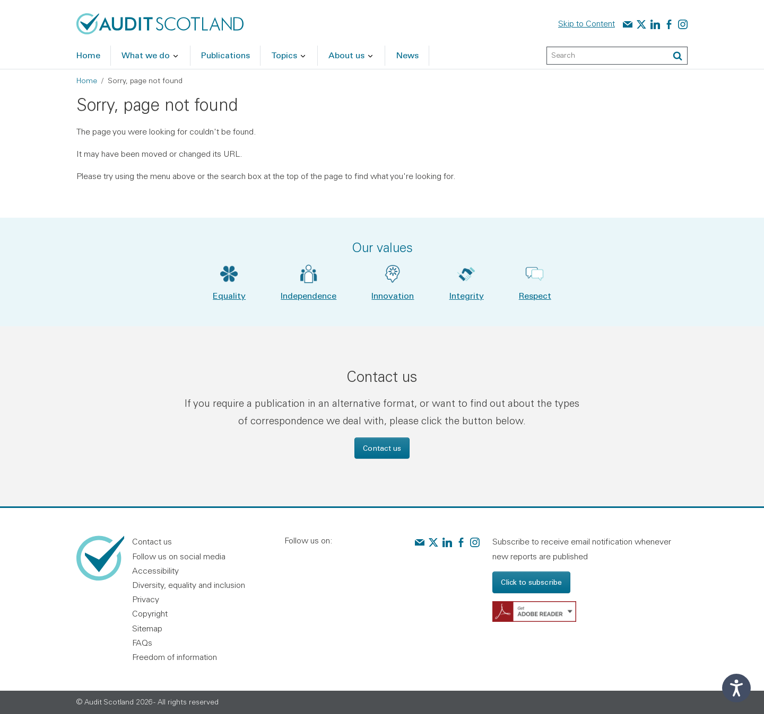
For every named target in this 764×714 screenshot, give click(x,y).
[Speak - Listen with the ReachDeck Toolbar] (736, 688)
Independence (308, 295)
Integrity (466, 295)
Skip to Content (586, 23)
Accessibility (155, 570)
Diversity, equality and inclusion (188, 584)
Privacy (145, 599)
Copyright (150, 613)
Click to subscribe (531, 582)
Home (86, 80)
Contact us (382, 448)
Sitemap (147, 628)
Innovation (392, 295)
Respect (535, 295)
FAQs (142, 642)
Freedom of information (174, 656)
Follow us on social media (178, 556)
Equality (229, 295)
